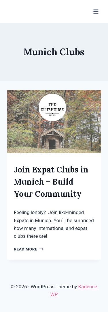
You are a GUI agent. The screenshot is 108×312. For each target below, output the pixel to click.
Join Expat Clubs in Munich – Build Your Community (51, 181)
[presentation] (54, 121)
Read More (28, 249)
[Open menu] (95, 11)
